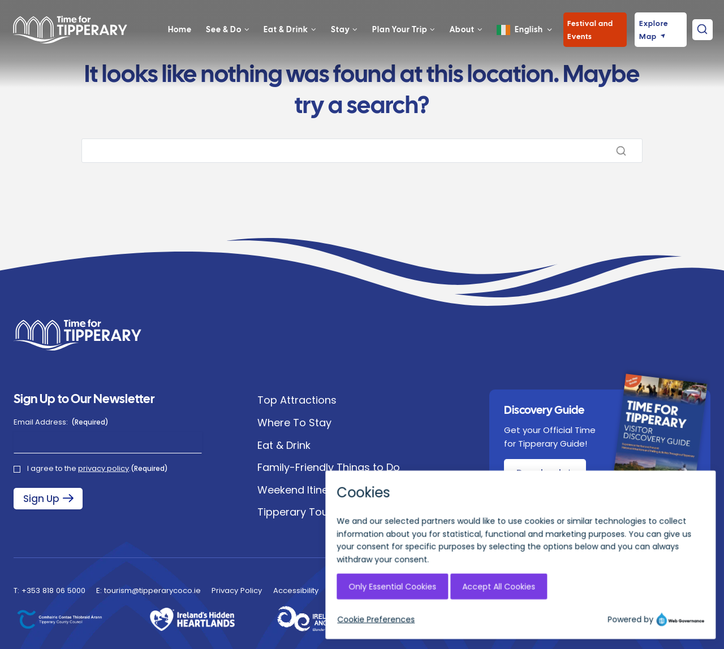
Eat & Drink (284, 445)
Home (180, 43)
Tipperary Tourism (303, 512)
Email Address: (61, 422)
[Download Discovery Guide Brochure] (544, 472)
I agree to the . (97, 469)
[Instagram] (584, 622)
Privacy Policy (237, 590)
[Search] (362, 151)
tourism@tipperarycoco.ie (152, 590)
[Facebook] (606, 622)
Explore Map (653, 44)
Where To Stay (294, 423)
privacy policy (103, 468)
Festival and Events (590, 44)
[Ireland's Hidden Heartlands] (192, 619)
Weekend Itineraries (307, 490)
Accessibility (295, 590)
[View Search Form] (702, 43)
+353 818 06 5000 (53, 590)
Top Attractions (297, 400)
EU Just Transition (361, 590)
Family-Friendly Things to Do (328, 467)
